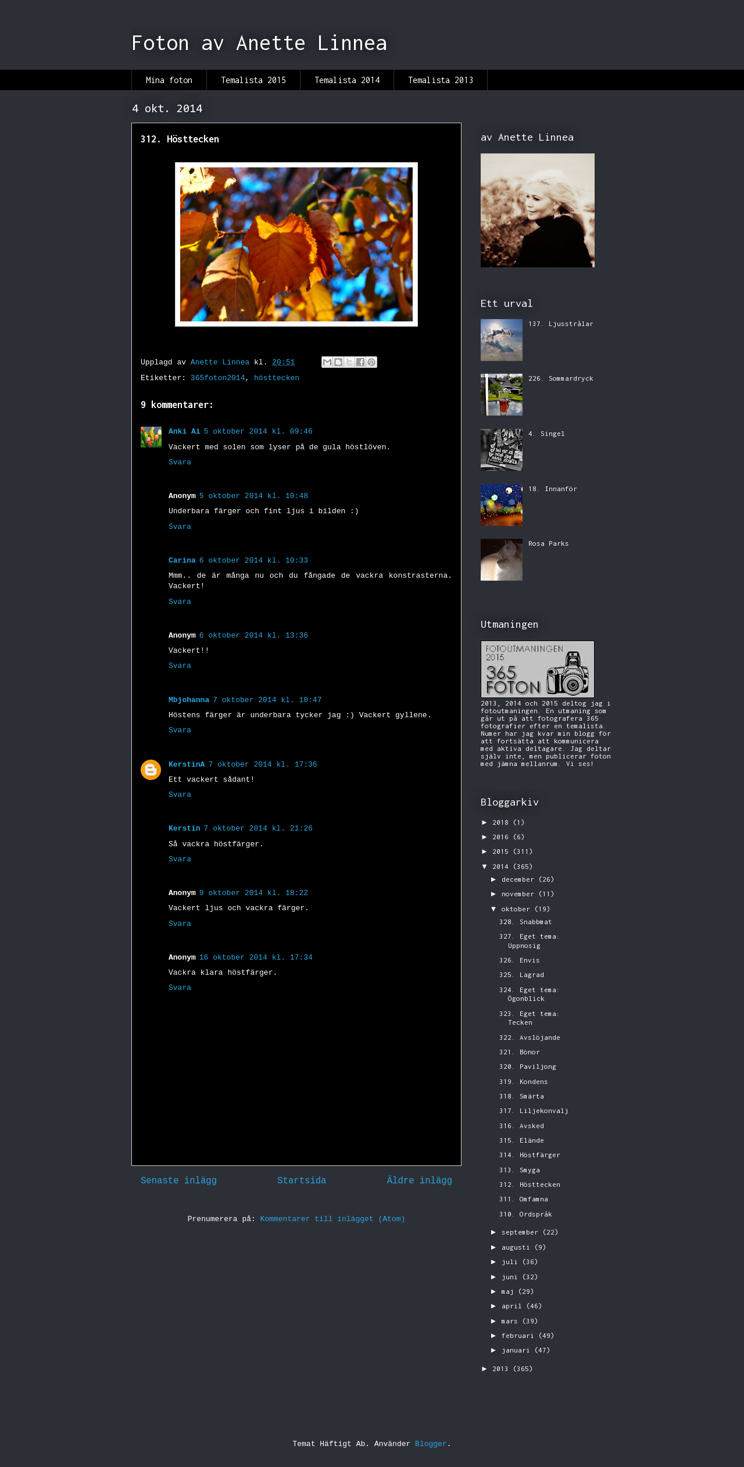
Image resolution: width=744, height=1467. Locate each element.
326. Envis (519, 960)
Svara (180, 462)
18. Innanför (552, 488)
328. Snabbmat (525, 921)
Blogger (431, 1444)
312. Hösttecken (529, 1184)
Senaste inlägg (179, 1181)
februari (520, 1335)
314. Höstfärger (529, 1154)
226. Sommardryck (560, 378)
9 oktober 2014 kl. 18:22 (253, 893)
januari (518, 1350)
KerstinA (187, 764)
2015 (502, 851)
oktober (518, 909)
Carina (182, 560)
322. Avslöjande (529, 1037)
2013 (502, 1368)
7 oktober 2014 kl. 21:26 (258, 828)
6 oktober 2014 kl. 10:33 (253, 560)
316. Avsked (521, 1125)
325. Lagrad (521, 974)
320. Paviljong (527, 1066)
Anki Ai (185, 431)
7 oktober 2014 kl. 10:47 (267, 700)
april (514, 1305)
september (522, 1232)
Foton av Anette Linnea (259, 42)
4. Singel (546, 433)
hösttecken (276, 378)
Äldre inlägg (419, 1181)
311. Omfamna (523, 1199)
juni (512, 1276)
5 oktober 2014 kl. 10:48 (253, 496)
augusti (518, 1247)
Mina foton (169, 80)
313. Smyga (519, 1169)
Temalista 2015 (253, 80)
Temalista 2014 (347, 80)
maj (510, 1291)
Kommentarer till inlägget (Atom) (333, 1219)
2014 (502, 866)
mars (512, 1321)
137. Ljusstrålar (560, 323)
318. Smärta (521, 1096)
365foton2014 (218, 378)
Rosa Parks (548, 543)
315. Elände (521, 1140)
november (520, 893)
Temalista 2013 (440, 80)
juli (512, 1261)
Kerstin (185, 828)
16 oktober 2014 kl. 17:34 (256, 957)
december (520, 879)
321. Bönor (519, 1051)
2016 (502, 836)
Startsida (301, 1181)
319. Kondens (523, 1081)
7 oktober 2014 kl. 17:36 (262, 764)
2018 (502, 822)
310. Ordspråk (525, 1214)
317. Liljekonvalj (533, 1110)
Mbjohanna (189, 700)
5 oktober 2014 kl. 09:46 (258, 431)
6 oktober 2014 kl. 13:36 (253, 635)
